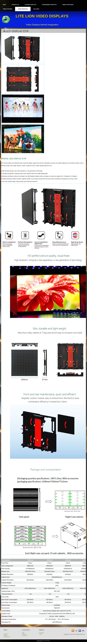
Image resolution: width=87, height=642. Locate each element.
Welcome (6, 634)
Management (7, 636)
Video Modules (23, 9)
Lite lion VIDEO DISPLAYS (42, 16)
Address (24, 634)
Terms (40, 634)
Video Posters (7, 9)
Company (41, 632)
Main (4, 4)
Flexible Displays (30, 4)
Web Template (39, 640)
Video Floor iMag (68, 4)
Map (23, 632)
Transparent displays (49, 4)
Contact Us (15, 4)
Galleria (36, 9)
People (5, 635)
